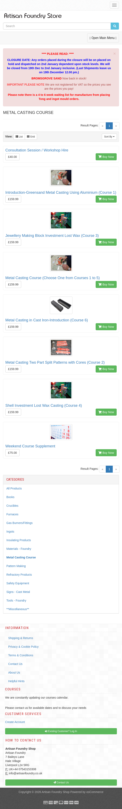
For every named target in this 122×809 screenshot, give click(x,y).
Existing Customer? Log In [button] (61, 731)
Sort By (109, 136)
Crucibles (12, 505)
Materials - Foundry (18, 548)
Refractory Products (19, 574)
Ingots (10, 531)
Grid (31, 136)
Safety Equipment (17, 583)
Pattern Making (16, 566)
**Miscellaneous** (17, 609)
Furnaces (12, 514)
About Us (14, 672)
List (19, 136)
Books (10, 497)
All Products (14, 488)
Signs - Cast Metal (18, 592)
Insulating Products (18, 540)
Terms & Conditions (20, 655)
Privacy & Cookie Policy (23, 646)
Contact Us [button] (61, 782)
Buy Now (106, 156)
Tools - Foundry (16, 600)
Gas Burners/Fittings (19, 523)
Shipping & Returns (20, 638)
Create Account (15, 722)
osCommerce (94, 792)
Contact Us (15, 664)
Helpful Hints (16, 681)
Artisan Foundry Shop (55, 792)
